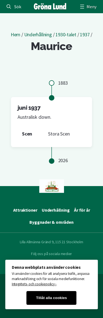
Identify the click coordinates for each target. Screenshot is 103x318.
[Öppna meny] (87, 6)
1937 (85, 34)
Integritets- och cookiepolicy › (34, 284)
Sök (17, 6)
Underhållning (38, 34)
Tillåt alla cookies (51, 298)
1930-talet (65, 34)
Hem (15, 34)
